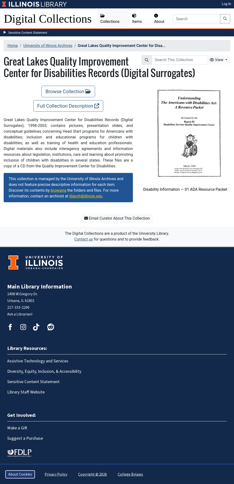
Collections (110, 19)
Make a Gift (17, 428)
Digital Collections (48, 18)
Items (137, 19)
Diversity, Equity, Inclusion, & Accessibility (44, 371)
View (217, 60)
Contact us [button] (83, 239)
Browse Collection (68, 91)
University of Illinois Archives (48, 45)
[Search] (196, 18)
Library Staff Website (26, 392)
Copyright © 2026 (92, 474)
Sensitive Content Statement (27, 32)
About (159, 19)
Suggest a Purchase (25, 438)
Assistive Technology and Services (37, 361)
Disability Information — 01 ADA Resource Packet (185, 189)
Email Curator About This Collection (117, 218)
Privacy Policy (56, 474)
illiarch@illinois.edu (85, 196)
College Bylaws (130, 474)
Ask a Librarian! (19, 314)
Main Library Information (39, 286)
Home (12, 45)
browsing (58, 190)
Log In (226, 4)
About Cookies (20, 474)
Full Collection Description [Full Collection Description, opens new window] (68, 106)
